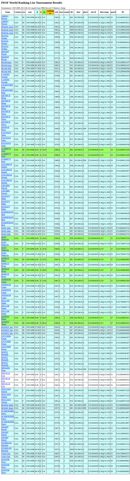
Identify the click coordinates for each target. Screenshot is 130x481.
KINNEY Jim (7, 327)
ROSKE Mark (7, 405)
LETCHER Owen (6, 337)
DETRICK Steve (6, 112)
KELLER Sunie (5, 302)
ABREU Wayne (5, 17)
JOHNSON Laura (6, 280)
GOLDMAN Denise (7, 176)
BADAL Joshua (5, 37)
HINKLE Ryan (5, 259)
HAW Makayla (5, 238)
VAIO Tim (6, 453)
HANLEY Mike (6, 197)
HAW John (6, 228)
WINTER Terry (5, 461)
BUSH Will (6, 68)
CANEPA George (6, 75)
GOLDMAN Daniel (7, 165)
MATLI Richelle (5, 353)
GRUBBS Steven (6, 187)
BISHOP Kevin (5, 53)
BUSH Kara (6, 62)
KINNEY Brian (5, 318)
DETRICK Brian (6, 97)
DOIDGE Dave (5, 128)
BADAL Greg (7, 27)
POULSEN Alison (6, 390)
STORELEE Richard (7, 444)
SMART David (5, 428)
